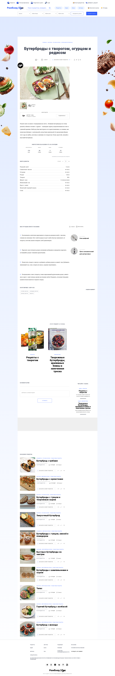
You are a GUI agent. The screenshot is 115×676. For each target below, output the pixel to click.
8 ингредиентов (41, 503)
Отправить (44, 400)
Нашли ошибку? (90, 289)
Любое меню (63, 13)
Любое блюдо (37, 13)
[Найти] (49, 8)
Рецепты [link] (32, 644)
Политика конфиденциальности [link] (63, 651)
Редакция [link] (60, 644)
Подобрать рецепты (92, 13)
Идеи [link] (31, 647)
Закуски (24, 13)
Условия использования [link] (77, 647)
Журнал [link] (32, 651)
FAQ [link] (45, 651)
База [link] (45, 647)
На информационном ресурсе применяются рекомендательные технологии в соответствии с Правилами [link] (55, 659)
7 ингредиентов (41, 540)
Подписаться (62, 115)
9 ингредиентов (41, 464)
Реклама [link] (59, 647)
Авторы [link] (46, 644)
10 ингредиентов (41, 483)
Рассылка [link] (73, 644)
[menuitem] (11, 3)
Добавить (92, 3)
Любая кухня (50, 13)
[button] (79, 227)
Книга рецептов (78, 3)
